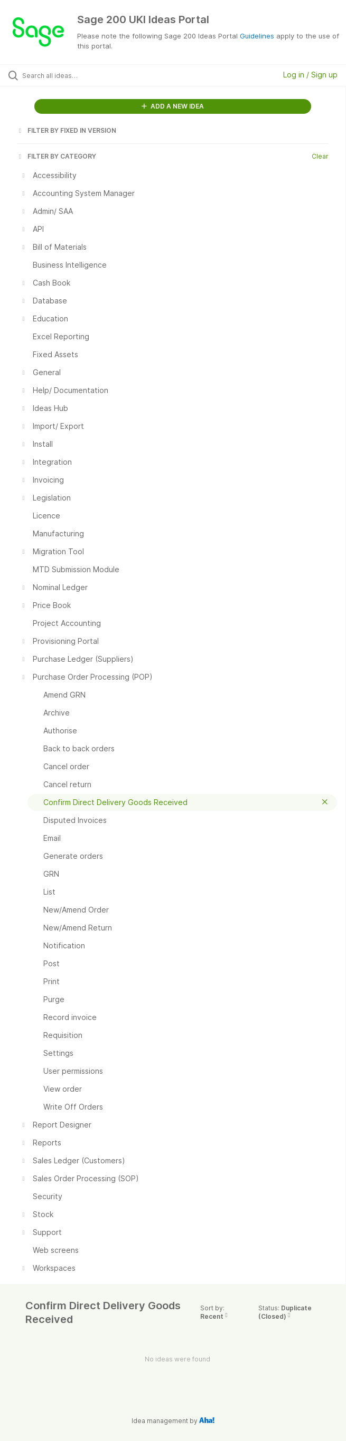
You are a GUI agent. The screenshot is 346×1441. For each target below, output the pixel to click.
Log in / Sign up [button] (310, 74)
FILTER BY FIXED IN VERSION (66, 130)
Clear (320, 156)
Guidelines (257, 36)
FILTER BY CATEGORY (56, 156)
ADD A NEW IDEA (173, 106)
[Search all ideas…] (82, 75)
